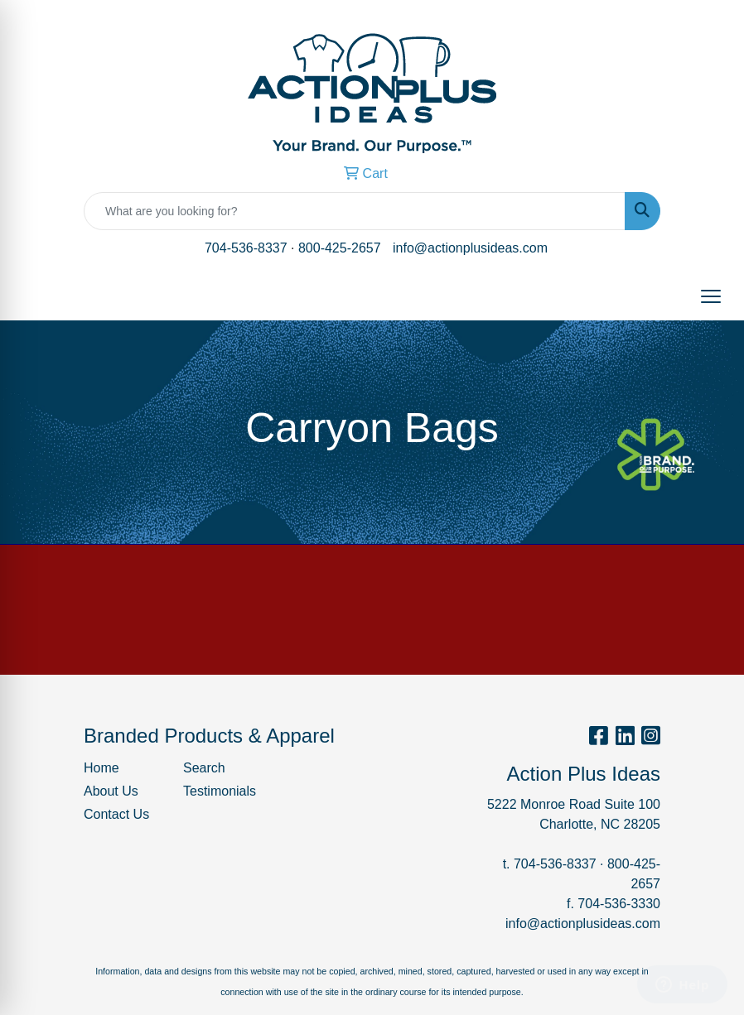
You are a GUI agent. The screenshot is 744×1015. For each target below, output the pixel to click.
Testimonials (219, 791)
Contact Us (116, 814)
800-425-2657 (339, 248)
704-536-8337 (246, 248)
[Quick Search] (355, 211)
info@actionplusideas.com (470, 248)
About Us (111, 791)
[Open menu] (710, 296)
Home (101, 768)
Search (204, 768)
